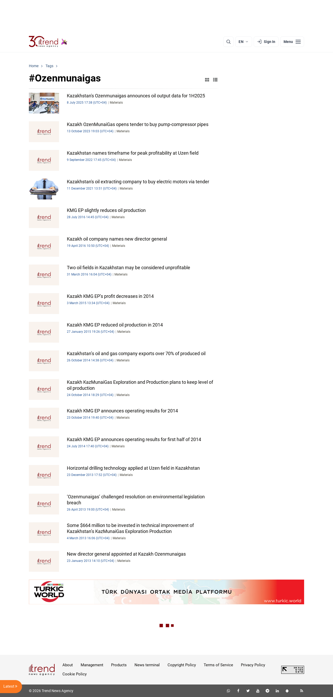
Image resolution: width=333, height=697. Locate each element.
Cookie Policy (74, 674)
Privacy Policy (253, 665)
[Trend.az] (48, 41)
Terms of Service (218, 665)
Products (119, 665)
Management (92, 665)
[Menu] (292, 41)
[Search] (228, 41)
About (67, 665)
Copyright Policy (182, 665)
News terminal (147, 665)
